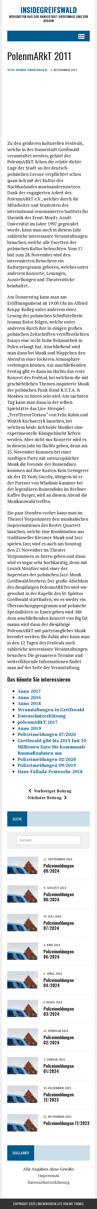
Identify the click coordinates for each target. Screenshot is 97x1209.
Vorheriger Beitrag (49, 791)
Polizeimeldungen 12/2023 (58, 1097)
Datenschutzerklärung (48, 1182)
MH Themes (76, 1203)
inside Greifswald (31, 70)
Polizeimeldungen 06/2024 (58, 954)
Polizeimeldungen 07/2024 (58, 926)
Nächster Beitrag (47, 797)
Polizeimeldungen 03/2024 (58, 1011)
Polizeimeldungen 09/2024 (58, 868)
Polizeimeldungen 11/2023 (66, 1123)
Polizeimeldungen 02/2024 (58, 1040)
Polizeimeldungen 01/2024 (58, 1069)
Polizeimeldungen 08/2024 (58, 897)
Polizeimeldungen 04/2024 (58, 983)
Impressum (48, 1175)
